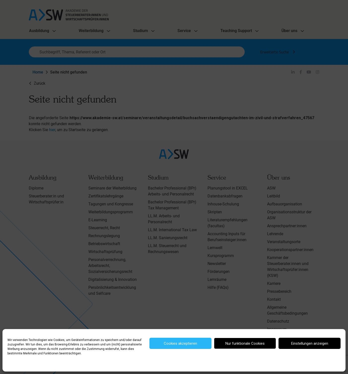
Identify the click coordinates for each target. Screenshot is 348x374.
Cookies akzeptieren (180, 343)
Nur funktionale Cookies (245, 343)
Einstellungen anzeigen (309, 343)
